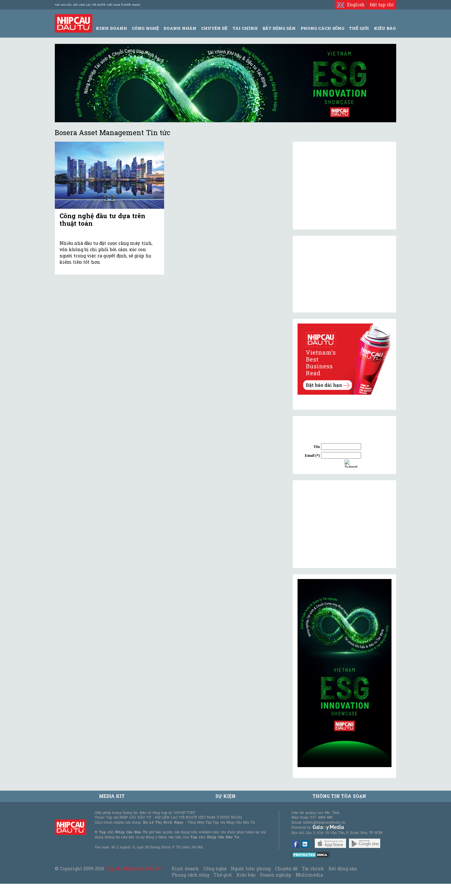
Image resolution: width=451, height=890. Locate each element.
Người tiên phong (250, 869)
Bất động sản (279, 28)
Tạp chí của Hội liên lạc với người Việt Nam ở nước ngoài (97, 4)
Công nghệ (214, 869)
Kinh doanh (185, 869)
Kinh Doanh (111, 28)
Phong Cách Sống (322, 28)
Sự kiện (225, 796)
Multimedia (309, 875)
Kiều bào (245, 875)
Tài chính (313, 869)
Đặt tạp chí (382, 5)
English (350, 5)
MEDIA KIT (112, 796)
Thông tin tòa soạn (339, 796)
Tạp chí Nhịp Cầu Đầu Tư (133, 869)
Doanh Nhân (179, 28)
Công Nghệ (145, 28)
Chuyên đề (214, 28)
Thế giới (359, 28)
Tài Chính (245, 28)
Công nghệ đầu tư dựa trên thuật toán (102, 219)
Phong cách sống (190, 875)
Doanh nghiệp (275, 875)
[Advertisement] (344, 524)
